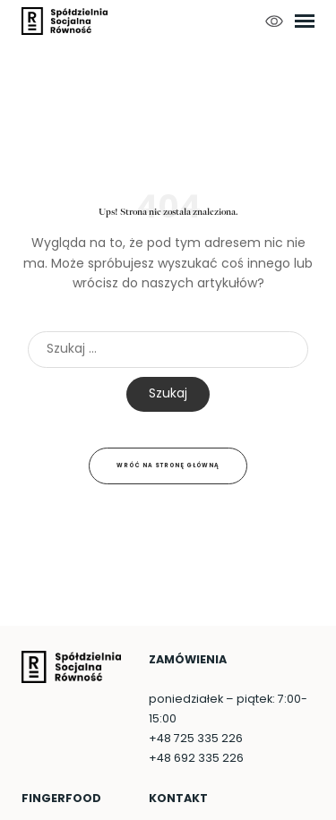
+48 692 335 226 (196, 759)
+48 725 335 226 (196, 739)
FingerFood (61, 799)
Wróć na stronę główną (168, 466)
